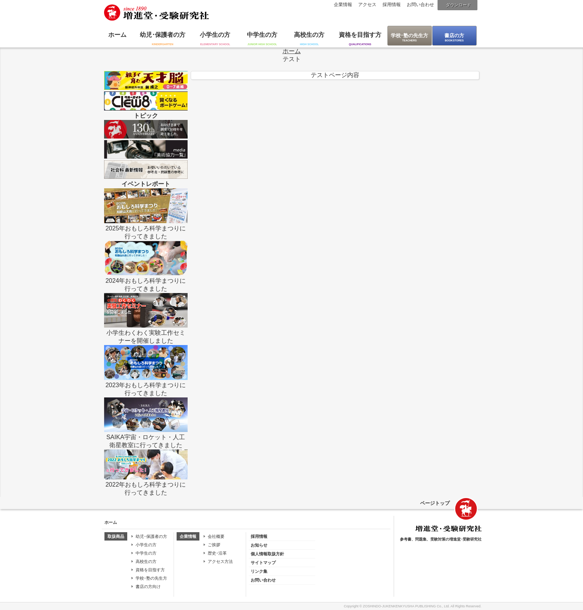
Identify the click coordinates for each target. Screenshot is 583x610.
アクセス (367, 4)
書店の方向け (148, 586)
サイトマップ (263, 562)
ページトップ (435, 503)
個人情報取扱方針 (267, 554)
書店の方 (454, 35)
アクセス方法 (220, 561)
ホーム (117, 35)
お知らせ (259, 545)
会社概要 (216, 536)
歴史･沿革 (217, 553)
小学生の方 (215, 35)
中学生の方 (262, 35)
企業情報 (343, 4)
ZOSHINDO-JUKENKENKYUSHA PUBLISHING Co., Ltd (406, 606)
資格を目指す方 (360, 35)
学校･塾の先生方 (409, 35)
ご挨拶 (214, 544)
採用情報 (391, 4)
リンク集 (259, 571)
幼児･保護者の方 (162, 35)
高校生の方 (309, 35)
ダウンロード (458, 5)
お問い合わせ (420, 4)
